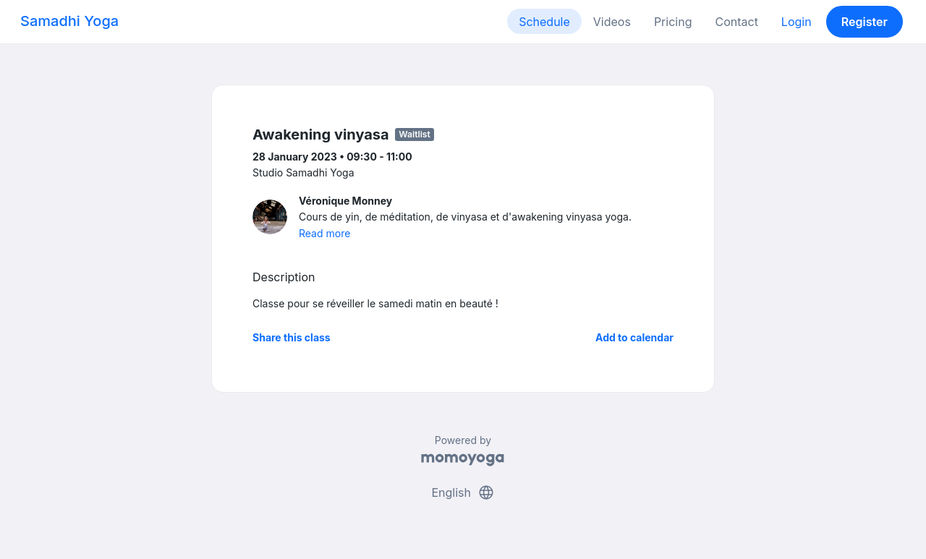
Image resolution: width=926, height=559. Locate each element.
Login (796, 21)
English (462, 492)
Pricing (673, 21)
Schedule (544, 21)
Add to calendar (634, 337)
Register (864, 21)
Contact (736, 21)
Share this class (291, 337)
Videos (612, 21)
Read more (324, 233)
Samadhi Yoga (69, 21)
